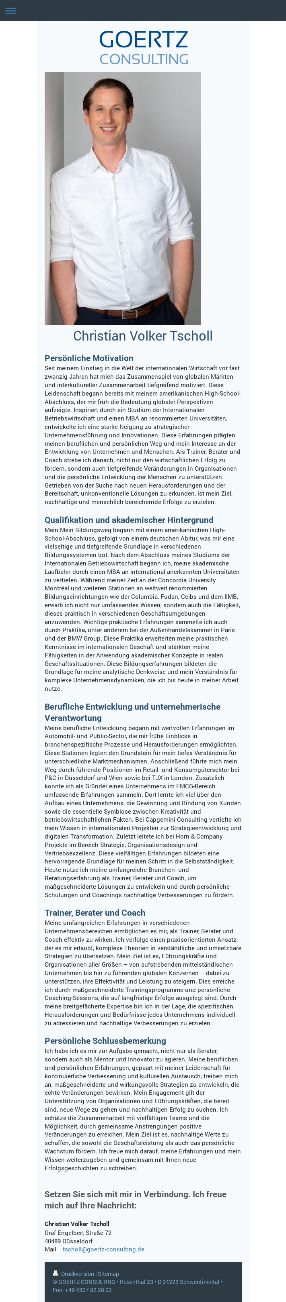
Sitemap (108, 1274)
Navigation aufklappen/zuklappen (143, 10)
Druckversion (74, 1274)
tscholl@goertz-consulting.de (103, 1249)
